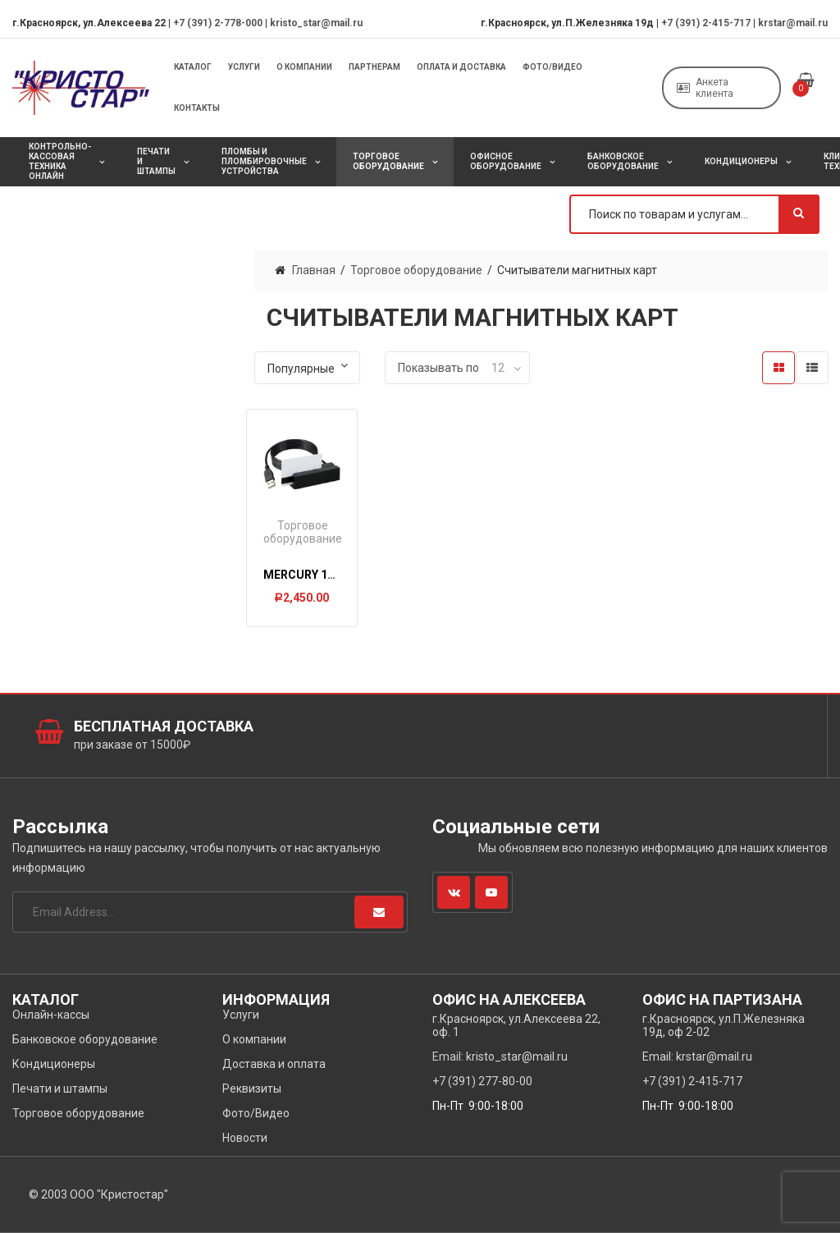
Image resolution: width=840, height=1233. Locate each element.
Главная (314, 270)
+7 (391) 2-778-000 (217, 23)
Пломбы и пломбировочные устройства (264, 161)
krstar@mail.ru (793, 23)
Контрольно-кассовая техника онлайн (60, 161)
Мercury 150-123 (314, 574)
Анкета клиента (705, 87)
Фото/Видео (552, 66)
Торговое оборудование (388, 161)
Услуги (244, 66)
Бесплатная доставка (163, 726)
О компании (304, 66)
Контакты (197, 107)
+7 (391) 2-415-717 (706, 23)
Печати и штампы (156, 161)
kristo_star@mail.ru (316, 23)
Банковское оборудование (623, 161)
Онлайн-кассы (50, 1014)
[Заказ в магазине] (307, 367)
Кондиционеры (741, 161)
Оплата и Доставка (461, 66)
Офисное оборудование (505, 161)
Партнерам (374, 66)
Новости (244, 1137)
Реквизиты (251, 1088)
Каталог (193, 66)
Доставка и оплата (274, 1063)
